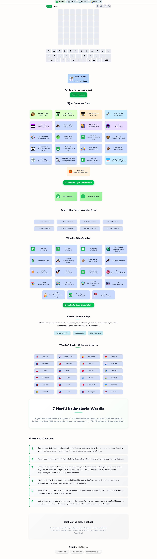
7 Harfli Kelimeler (112, 222)
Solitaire (83, 2)
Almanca (111, 357)
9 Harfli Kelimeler (67, 229)
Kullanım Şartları (62, 552)
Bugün (55, 6)
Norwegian (88, 392)
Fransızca (42, 364)
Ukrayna (111, 385)
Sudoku (71, 2)
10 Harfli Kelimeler (90, 229)
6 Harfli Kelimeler (90, 222)
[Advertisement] (78, 68)
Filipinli (64, 392)
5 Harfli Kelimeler (67, 222)
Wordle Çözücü (78, 95)
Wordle (60, 2)
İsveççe (111, 371)
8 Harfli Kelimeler (44, 229)
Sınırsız (49, 6)
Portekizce (65, 364)
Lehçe (41, 371)
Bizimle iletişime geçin (93, 552)
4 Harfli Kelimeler (44, 222)
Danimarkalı (88, 385)
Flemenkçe (111, 364)
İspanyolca (88, 357)
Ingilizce (42, 357)
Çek (64, 378)
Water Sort (96, 2)
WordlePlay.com (81, 547)
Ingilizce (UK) (65, 357)
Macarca (111, 378)
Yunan (87, 378)
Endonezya (42, 378)
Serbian (111, 392)
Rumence (42, 385)
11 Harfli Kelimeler (113, 229)
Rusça (64, 371)
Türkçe (87, 371)
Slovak (64, 385)
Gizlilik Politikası (77, 552)
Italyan (87, 364)
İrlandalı (42, 392)
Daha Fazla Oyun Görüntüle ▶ (78, 182)
